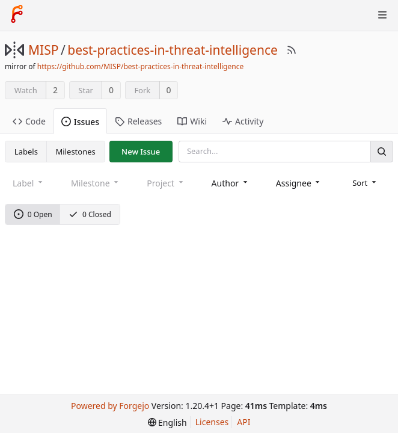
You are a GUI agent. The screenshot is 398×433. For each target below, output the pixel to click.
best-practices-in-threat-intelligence (172, 50)
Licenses (212, 422)
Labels (26, 151)
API (243, 422)
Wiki (192, 121)
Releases (138, 121)
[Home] (17, 15)
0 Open (33, 214)
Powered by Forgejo (110, 405)
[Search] (381, 151)
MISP (43, 50)
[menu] (365, 182)
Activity (242, 121)
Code (29, 121)
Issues (80, 121)
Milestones (76, 151)
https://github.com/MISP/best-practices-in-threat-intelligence (140, 66)
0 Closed (90, 214)
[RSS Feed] (291, 50)
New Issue (140, 151)
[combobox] (230, 183)
